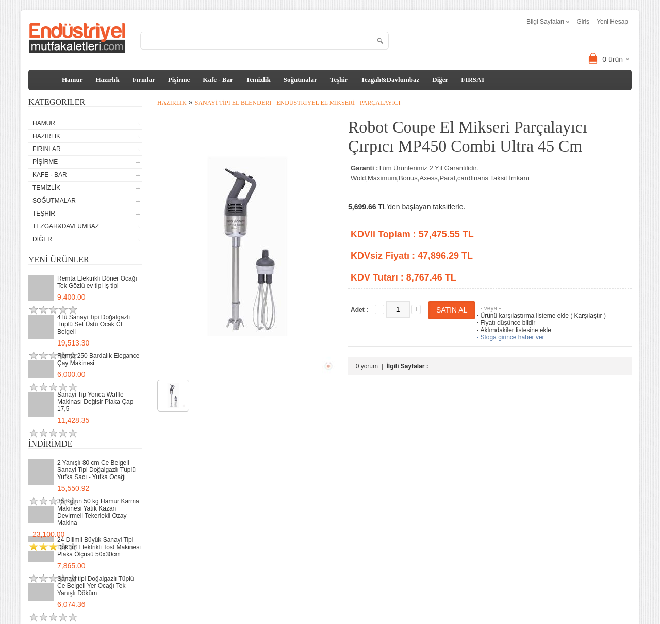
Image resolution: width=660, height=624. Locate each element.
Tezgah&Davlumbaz (390, 80)
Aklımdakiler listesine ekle (513, 330)
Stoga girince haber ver (509, 337)
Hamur (72, 80)
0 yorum (367, 366)
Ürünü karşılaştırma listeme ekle (521, 315)
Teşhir (339, 80)
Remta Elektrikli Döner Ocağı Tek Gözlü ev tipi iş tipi (97, 282)
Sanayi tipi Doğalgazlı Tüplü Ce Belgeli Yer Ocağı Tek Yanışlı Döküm (95, 586)
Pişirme (179, 80)
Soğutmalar (300, 80)
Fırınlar (144, 80)
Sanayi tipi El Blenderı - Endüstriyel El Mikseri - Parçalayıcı (298, 102)
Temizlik (258, 80)
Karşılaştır (588, 315)
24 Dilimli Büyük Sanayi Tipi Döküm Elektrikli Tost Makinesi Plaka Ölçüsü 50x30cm (99, 547)
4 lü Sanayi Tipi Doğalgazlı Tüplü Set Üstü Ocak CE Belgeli (93, 324)
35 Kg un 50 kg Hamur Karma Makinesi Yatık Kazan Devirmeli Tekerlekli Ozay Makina (98, 512)
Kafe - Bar (218, 80)
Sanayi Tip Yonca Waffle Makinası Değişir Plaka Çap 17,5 (95, 402)
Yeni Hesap (612, 21)
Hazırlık (107, 80)
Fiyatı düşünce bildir (505, 322)
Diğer (440, 80)
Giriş (582, 21)
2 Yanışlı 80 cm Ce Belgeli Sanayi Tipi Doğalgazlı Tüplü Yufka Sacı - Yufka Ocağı (96, 470)
